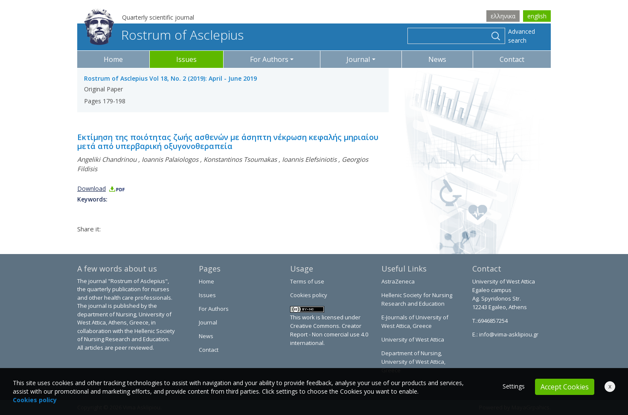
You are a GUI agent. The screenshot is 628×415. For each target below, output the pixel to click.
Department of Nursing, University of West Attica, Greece (413, 361)
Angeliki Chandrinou (107, 159)
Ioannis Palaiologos (170, 159)
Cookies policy (308, 295)
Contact (512, 59)
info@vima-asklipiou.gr (508, 334)
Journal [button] (358, 59)
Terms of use (307, 281)
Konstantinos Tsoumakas (240, 159)
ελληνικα (503, 16)
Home (113, 59)
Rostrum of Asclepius (164, 35)
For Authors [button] (269, 59)
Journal (208, 322)
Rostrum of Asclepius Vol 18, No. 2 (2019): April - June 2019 (170, 78)
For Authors (214, 309)
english (537, 16)
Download (101, 188)
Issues (186, 59)
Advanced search (521, 35)
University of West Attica (412, 339)
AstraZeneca (398, 281)
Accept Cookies (565, 387)
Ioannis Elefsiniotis (309, 159)
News (437, 59)
